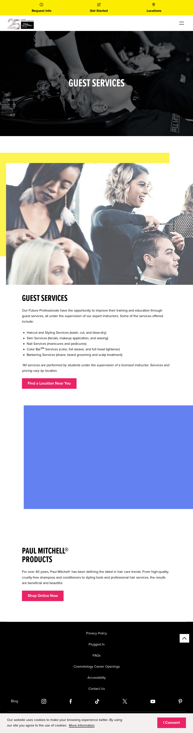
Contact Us (96, 689)
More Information (81, 725)
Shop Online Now (43, 595)
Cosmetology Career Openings (96, 666)
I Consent (171, 722)
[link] (41, 8)
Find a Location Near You (49, 383)
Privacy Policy (96, 633)
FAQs (97, 655)
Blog (14, 701)
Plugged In (97, 644)
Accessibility (96, 677)
